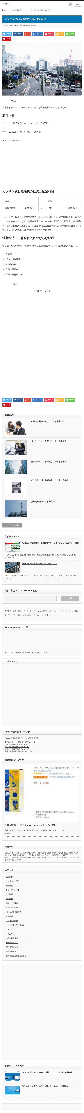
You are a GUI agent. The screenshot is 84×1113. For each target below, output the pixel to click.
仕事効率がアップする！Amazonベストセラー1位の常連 (30, 825)
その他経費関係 (15, 10)
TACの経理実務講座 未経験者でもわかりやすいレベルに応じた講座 (50, 543)
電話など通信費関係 (13, 912)
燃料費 (33, 25)
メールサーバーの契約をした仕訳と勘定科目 (50, 480)
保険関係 (9, 916)
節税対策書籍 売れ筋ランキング (17, 747)
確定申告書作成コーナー (15, 938)
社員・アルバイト (13, 890)
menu (78, 4)
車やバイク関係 (12, 903)
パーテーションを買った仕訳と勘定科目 (48, 441)
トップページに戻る (12, 525)
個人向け (10, 934)
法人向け (10, 929)
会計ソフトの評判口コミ (15, 925)
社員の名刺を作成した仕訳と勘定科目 (47, 421)
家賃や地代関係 (12, 907)
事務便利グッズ (12, 947)
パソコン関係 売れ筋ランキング (17, 744)
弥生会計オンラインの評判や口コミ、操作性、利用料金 (45, 1086)
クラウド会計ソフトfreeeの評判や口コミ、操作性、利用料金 (47, 1072)
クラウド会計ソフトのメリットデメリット (39, 564)
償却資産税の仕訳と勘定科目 (44, 501)
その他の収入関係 (13, 881)
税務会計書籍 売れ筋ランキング (17, 749)
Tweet (14, 101)
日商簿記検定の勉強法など (16, 956)
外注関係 (9, 894)
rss (70, 4)
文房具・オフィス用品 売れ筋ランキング (20, 742)
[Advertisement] (42, 164)
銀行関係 (9, 899)
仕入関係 (9, 885)
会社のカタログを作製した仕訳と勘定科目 (49, 461)
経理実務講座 (11, 951)
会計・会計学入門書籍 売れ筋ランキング (20, 751)
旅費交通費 (26, 25)
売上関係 (9, 877)
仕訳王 (6, 4)
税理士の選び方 (12, 943)
